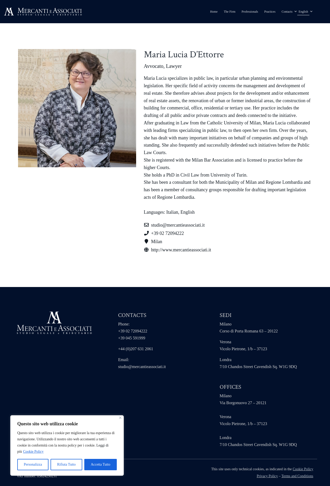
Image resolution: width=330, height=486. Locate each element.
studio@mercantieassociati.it (142, 366)
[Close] (120, 418)
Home (214, 11)
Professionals (250, 11)
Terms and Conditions (297, 476)
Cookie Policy (33, 451)
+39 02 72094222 (167, 233)
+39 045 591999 (131, 338)
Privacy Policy (267, 476)
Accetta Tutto (100, 464)
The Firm (229, 11)
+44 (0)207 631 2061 (135, 349)
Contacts (287, 11)
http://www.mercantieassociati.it (181, 249)
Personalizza (33, 464)
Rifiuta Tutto (66, 464)
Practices (269, 11)
